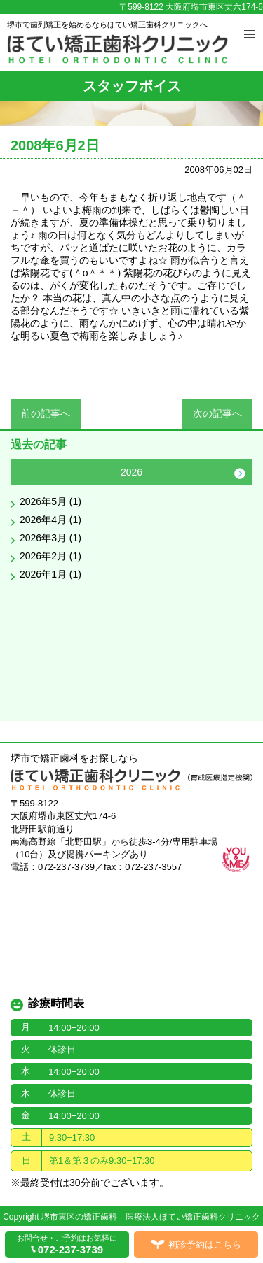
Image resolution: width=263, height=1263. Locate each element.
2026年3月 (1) (50, 537)
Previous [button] (23, 473)
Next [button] (239, 473)
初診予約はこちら (204, 1244)
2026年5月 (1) (50, 501)
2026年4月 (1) (50, 519)
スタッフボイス (132, 86)
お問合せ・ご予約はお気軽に (67, 1244)
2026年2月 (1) (50, 556)
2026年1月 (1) (50, 574)
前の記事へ (45, 413)
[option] (131, 523)
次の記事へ (217, 413)
